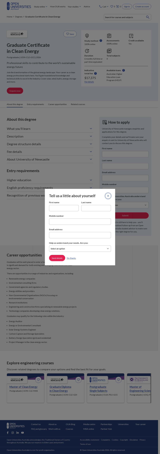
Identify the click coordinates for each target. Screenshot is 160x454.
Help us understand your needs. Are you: (68, 243)
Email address (56, 229)
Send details (57, 258)
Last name (86, 202)
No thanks (71, 258)
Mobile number (56, 216)
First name (54, 202)
